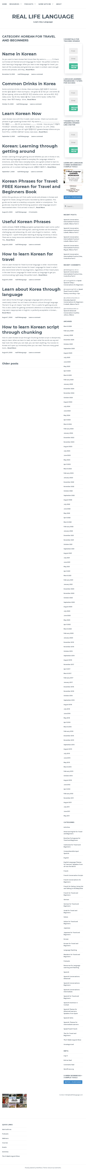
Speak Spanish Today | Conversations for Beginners (73, 283)
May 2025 (67, 366)
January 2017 (68, 682)
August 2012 (68, 780)
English (66, 858)
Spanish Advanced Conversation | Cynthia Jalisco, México (71, 313)
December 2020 (69, 589)
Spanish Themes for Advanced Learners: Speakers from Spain (71, 1011)
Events (4, 1147)
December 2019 (69, 642)
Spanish (66, 972)
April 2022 (67, 517)
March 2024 (68, 424)
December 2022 (69, 482)
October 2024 (68, 397)
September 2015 (69, 744)
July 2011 (67, 807)
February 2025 (68, 379)
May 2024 (67, 415)
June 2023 (67, 455)
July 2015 (67, 753)
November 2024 (69, 393)
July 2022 (67, 504)
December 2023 (69, 437)
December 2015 (69, 736)
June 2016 (67, 713)
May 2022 (67, 513)
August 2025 (68, 353)
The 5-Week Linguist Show (72, 1040)
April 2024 (67, 420)
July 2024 (67, 406)
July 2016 (67, 709)
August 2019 (68, 660)
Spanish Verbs (68, 1018)
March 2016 (67, 727)
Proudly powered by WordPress (33, 1168)
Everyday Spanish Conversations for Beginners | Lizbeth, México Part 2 (73, 302)
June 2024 (67, 411)
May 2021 (67, 566)
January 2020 (68, 638)
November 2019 (69, 646)
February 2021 (68, 580)
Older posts (10, 363)
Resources (14, 4)
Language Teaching (70, 950)
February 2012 (68, 793)
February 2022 (68, 526)
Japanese (67, 928)
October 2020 (68, 598)
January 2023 (68, 477)
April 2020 (67, 624)
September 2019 (69, 655)
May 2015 (67, 762)
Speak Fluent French (70, 1029)
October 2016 (68, 695)
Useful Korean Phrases (26, 221)
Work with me (44, 4)
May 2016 (67, 718)
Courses (5, 1143)
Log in (66, 1056)
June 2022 (67, 509)
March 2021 (67, 575)
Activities (67, 827)
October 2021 (68, 544)
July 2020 (67, 611)
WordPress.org (69, 1069)
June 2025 (67, 362)
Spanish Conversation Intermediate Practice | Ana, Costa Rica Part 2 (73, 256)
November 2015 (69, 740)
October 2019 (68, 651)
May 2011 (67, 816)
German (66, 899)
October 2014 (68, 775)
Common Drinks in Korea (29, 83)
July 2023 (67, 451)
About (59, 4)
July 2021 (67, 558)
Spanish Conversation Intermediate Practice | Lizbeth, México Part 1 (71, 239)
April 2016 (67, 722)
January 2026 (68, 335)
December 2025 (69, 339)
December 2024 (69, 388)
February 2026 (68, 331)
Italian (66, 917)
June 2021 (67, 562)
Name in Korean (19, 53)
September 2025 (69, 348)
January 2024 (68, 433)
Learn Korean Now (21, 113)
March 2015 (67, 767)
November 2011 (69, 798)
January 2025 (68, 384)
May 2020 (67, 620)
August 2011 (68, 802)
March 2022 (68, 522)
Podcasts (28, 4)
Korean (66, 939)
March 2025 (68, 375)
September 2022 (69, 495)
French (66, 871)
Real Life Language (43, 16)
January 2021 (68, 584)
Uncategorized (69, 1044)
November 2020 (69, 593)
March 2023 (68, 469)
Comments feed (69, 1064)
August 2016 (68, 704)
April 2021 (67, 571)
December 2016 (69, 687)
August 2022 (68, 500)
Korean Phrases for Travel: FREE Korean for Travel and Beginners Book (31, 186)
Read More (30, 70)
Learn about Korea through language (31, 292)
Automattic (57, 1168)
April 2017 (67, 669)
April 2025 (67, 371)
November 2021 (69, 540)
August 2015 (68, 749)
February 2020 (69, 633)
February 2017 (68, 678)
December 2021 (69, 535)
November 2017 (69, 664)
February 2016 (68, 731)
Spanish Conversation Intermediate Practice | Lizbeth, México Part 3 (71, 222)
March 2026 (68, 326)
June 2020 (67, 615)
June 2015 (67, 758)
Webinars (5, 1138)
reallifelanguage (23, 74)
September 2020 (69, 602)
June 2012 (67, 784)
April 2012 (67, 789)
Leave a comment (37, 74)
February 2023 (69, 473)
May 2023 (67, 460)
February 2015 (68, 771)
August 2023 (68, 446)
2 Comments (33, 212)
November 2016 (69, 691)
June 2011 (67, 811)
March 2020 (68, 629)
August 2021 (68, 553)
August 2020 (68, 606)
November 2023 (69, 442)
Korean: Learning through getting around (30, 148)
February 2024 (68, 429)
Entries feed (68, 1060)
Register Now (74, 67)
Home (4, 4)
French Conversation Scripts (73, 875)
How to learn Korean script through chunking (30, 329)
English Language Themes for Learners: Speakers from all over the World (73, 864)
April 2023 (67, 464)
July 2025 (67, 357)
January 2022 (68, 531)
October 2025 (68, 344)
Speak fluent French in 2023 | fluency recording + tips (73, 291)
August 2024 (68, 402)
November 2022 (69, 486)
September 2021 (69, 549)
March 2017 (67, 673)
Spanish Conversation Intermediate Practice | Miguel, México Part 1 (71, 248)
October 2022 (68, 491)
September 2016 (69, 700)
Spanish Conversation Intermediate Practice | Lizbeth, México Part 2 (71, 230)
